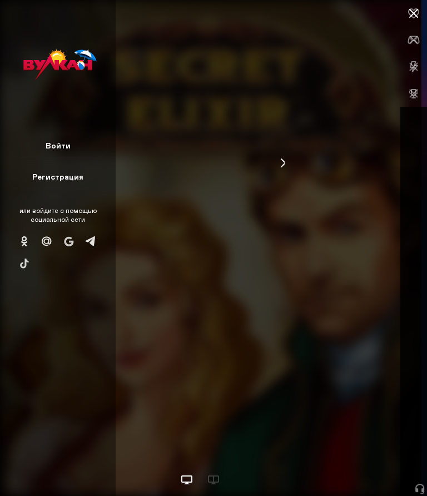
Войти (58, 145)
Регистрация (57, 176)
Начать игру (342, 467)
